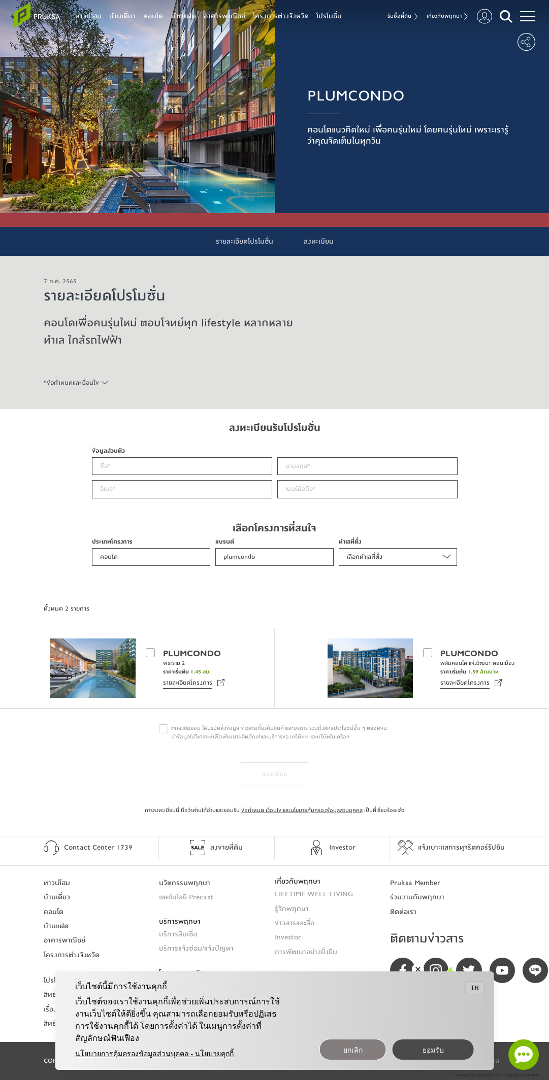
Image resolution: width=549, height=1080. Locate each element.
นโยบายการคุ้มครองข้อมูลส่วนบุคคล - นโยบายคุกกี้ (154, 1054)
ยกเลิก (353, 1050)
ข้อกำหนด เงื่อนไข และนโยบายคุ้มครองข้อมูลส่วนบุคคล (302, 810)
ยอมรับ (433, 1050)
